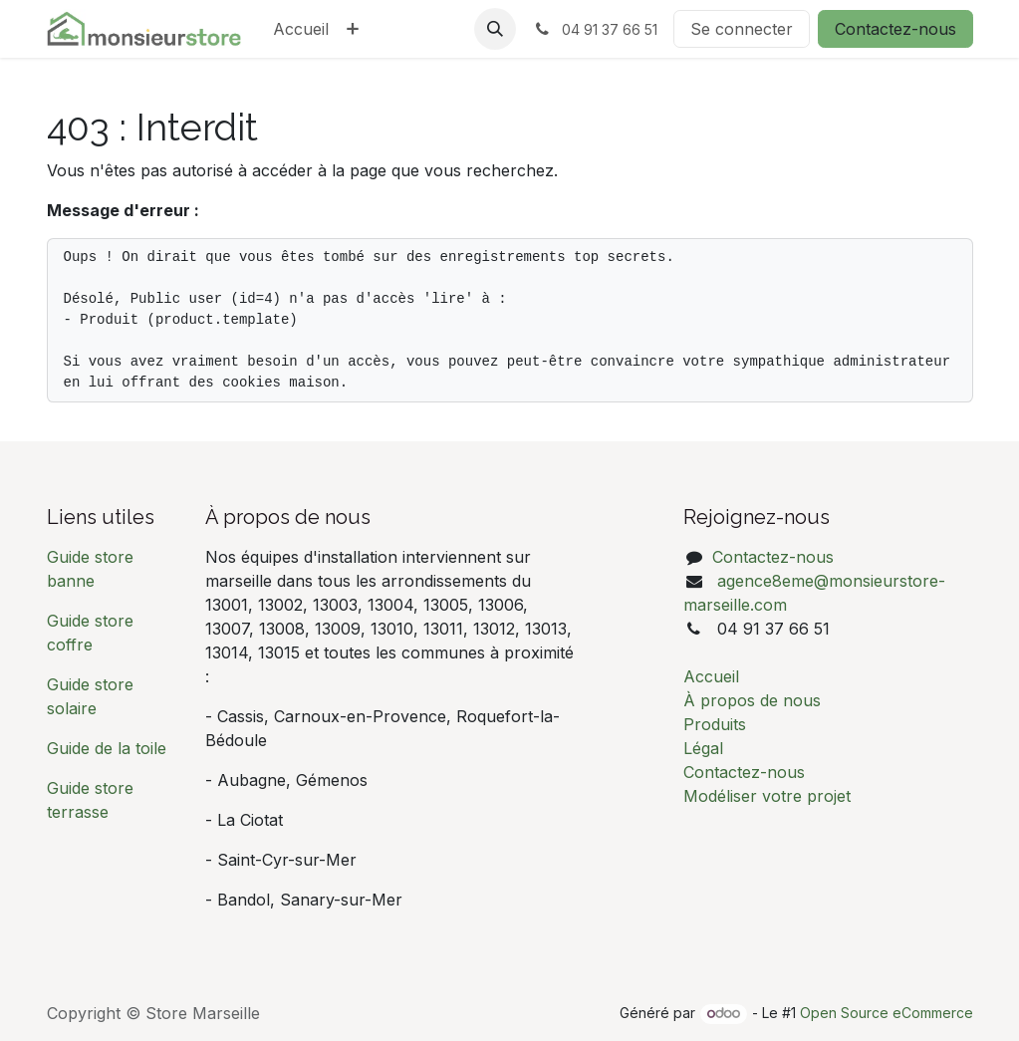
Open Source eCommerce (886, 1012)
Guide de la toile (106, 748)
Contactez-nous (895, 29)
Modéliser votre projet (767, 796)
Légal (703, 748)
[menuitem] (301, 29)
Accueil (711, 676)
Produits (714, 724)
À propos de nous (752, 700)
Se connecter (741, 29)
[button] (495, 29)
